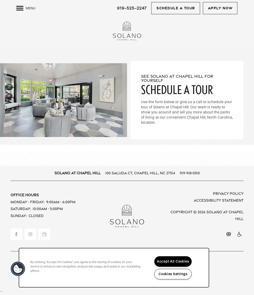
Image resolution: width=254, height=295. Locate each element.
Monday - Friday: (27, 202)
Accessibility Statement (218, 200)
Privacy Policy (228, 193)
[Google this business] (44, 234)
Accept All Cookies (173, 261)
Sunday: (19, 216)
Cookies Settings (173, 274)
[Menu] (25, 8)
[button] (175, 8)
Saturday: (21, 209)
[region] (114, 268)
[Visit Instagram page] (30, 234)
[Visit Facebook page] (16, 234)
